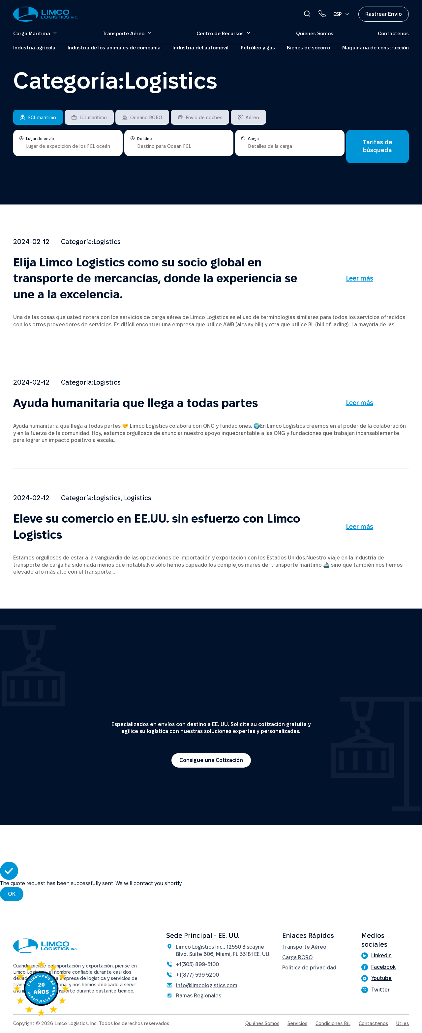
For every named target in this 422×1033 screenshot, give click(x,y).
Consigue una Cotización (211, 760)
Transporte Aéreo (123, 33)
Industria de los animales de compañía (114, 47)
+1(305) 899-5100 (197, 964)
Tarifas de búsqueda (377, 146)
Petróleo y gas (258, 47)
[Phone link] (322, 13)
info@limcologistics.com (206, 985)
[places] (67, 145)
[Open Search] (307, 13)
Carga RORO (297, 957)
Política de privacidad (309, 967)
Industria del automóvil (200, 47)
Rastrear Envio (383, 14)
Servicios (297, 1023)
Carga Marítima (31, 33)
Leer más (359, 278)
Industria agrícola (34, 47)
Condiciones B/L (333, 1023)
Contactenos (393, 33)
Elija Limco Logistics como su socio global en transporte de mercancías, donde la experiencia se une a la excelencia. (155, 278)
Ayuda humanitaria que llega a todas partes (135, 402)
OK (11, 894)
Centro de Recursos (220, 33)
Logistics (107, 241)
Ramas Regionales (198, 995)
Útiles (402, 1023)
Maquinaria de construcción (375, 47)
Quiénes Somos (314, 33)
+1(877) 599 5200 (197, 975)
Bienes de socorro (308, 47)
